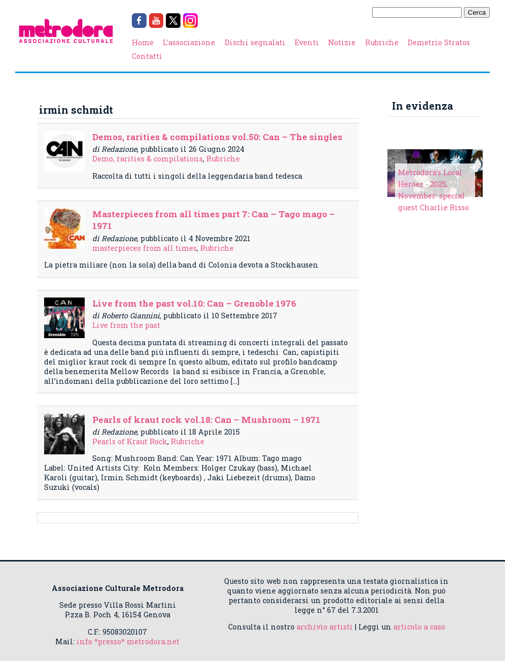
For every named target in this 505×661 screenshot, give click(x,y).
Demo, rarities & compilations (147, 158)
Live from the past (126, 325)
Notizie (341, 42)
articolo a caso (419, 627)
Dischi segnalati (255, 42)
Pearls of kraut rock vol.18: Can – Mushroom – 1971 (206, 419)
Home (143, 42)
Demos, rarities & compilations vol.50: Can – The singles (217, 137)
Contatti (147, 56)
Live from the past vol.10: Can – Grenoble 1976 (194, 303)
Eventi (307, 42)
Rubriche (382, 42)
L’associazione (189, 42)
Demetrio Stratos (439, 42)
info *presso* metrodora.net (128, 641)
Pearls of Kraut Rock (129, 441)
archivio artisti (325, 627)
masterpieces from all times (144, 248)
